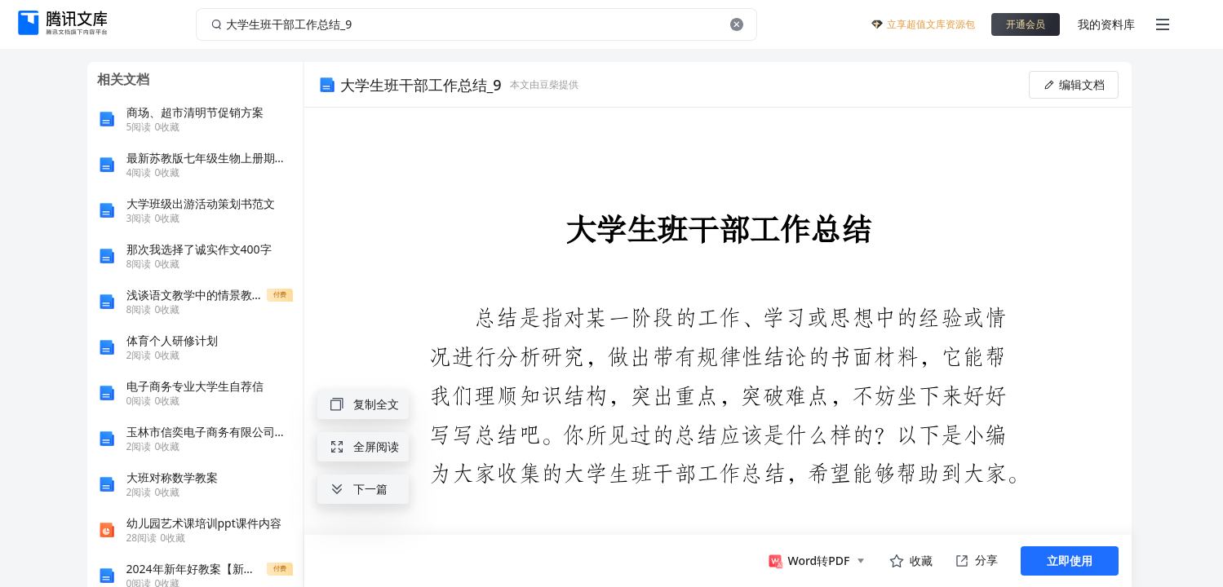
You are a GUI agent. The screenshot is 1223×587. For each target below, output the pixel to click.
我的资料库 (1106, 24)
